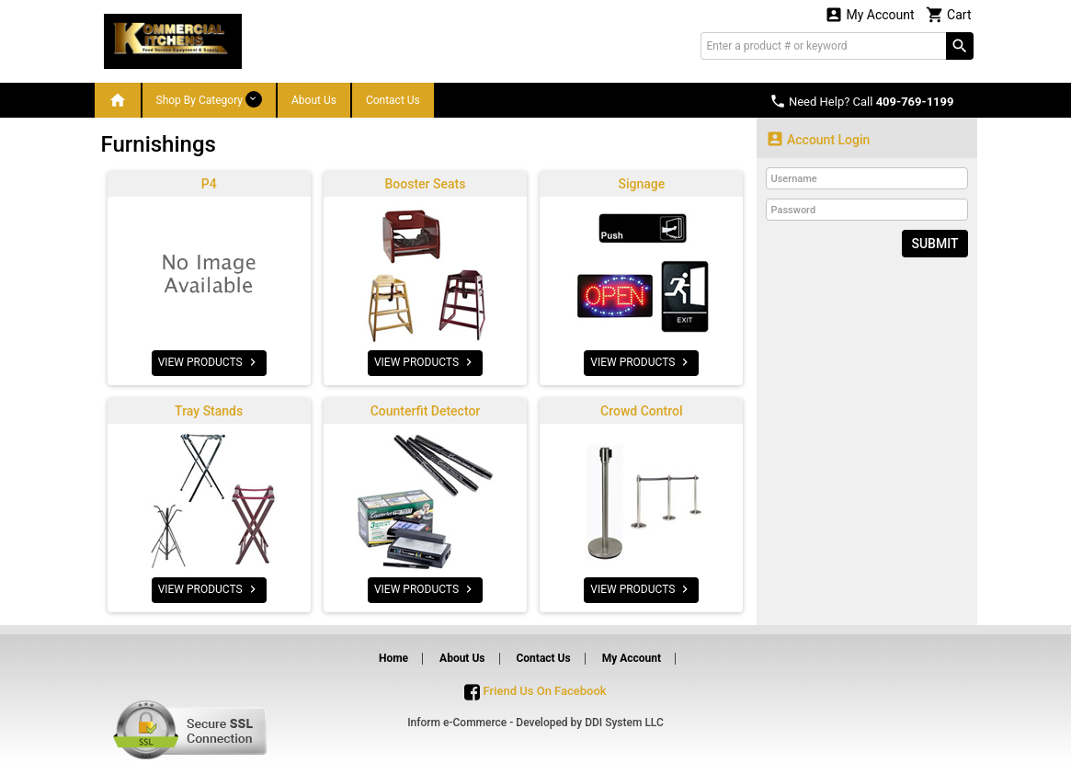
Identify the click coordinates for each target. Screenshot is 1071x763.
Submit (934, 243)
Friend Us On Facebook (535, 691)
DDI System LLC (624, 722)
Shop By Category (209, 99)
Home (393, 658)
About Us (313, 100)
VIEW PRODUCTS (209, 362)
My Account (870, 14)
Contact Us (393, 100)
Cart (949, 14)
